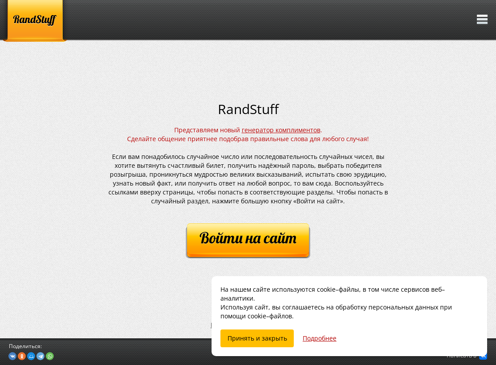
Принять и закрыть (257, 338)
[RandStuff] (34, 21)
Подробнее (319, 338)
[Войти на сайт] (248, 241)
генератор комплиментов (281, 130)
